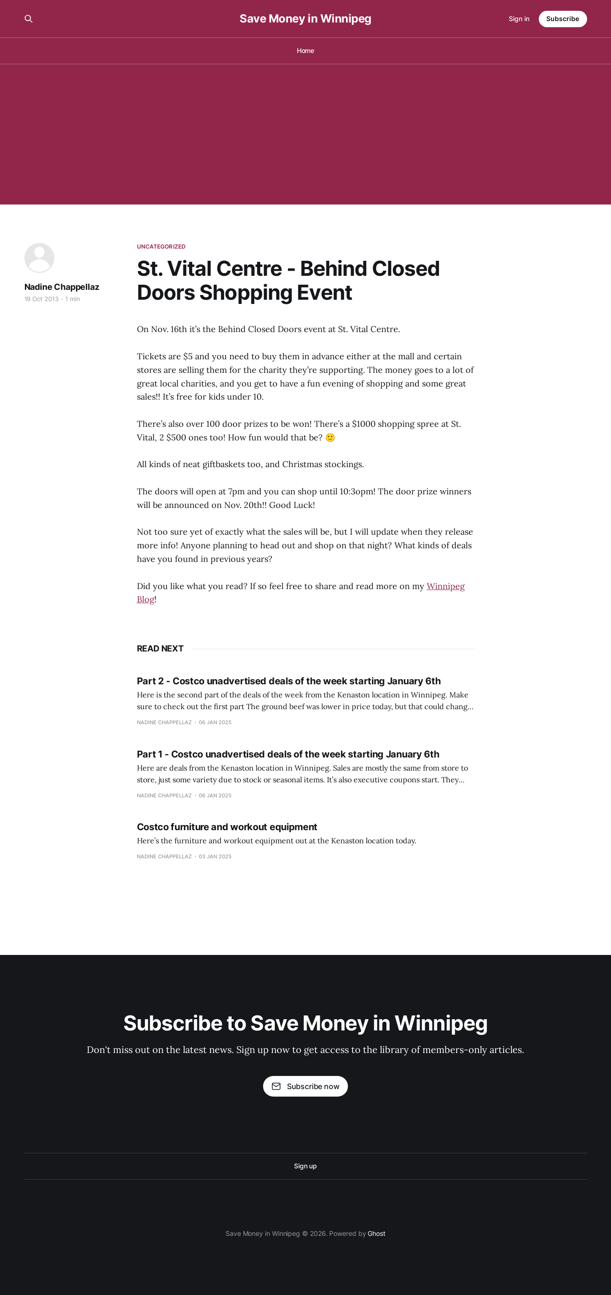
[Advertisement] (305, 134)
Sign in (519, 19)
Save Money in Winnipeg (305, 18)
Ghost (376, 1233)
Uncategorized (161, 246)
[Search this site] (29, 19)
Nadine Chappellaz (61, 287)
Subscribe (562, 19)
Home (306, 50)
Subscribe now (305, 1086)
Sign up (305, 1166)
